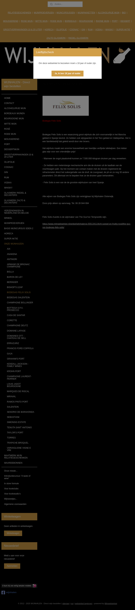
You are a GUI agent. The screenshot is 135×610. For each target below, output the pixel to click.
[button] (67, 73)
